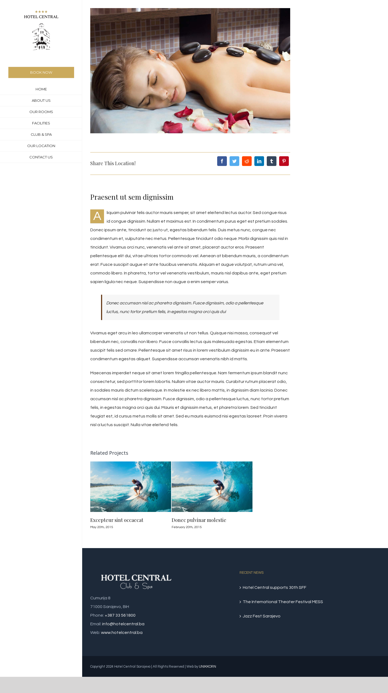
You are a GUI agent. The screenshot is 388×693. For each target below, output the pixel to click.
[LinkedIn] (259, 161)
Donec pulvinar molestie (199, 520)
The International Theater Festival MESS (283, 602)
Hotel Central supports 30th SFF (274, 587)
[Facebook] (222, 161)
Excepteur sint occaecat (116, 520)
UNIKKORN (207, 666)
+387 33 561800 (120, 615)
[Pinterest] (284, 161)
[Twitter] (234, 161)
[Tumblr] (271, 161)
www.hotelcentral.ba (122, 632)
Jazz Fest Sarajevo (261, 616)
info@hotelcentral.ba (123, 624)
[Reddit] (247, 161)
